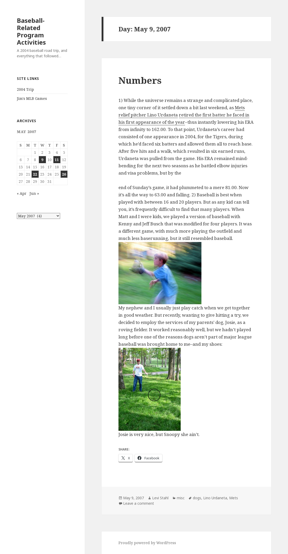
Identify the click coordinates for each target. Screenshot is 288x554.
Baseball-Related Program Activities (31, 31)
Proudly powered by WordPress (147, 542)
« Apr (21, 193)
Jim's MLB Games (32, 98)
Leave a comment (138, 503)
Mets (233, 497)
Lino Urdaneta (215, 497)
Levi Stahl (160, 497)
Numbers (139, 80)
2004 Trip (25, 89)
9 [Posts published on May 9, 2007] (42, 159)
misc (181, 497)
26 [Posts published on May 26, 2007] (64, 174)
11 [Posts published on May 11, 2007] (57, 159)
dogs (197, 497)
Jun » (34, 193)
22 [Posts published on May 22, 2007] (35, 174)
